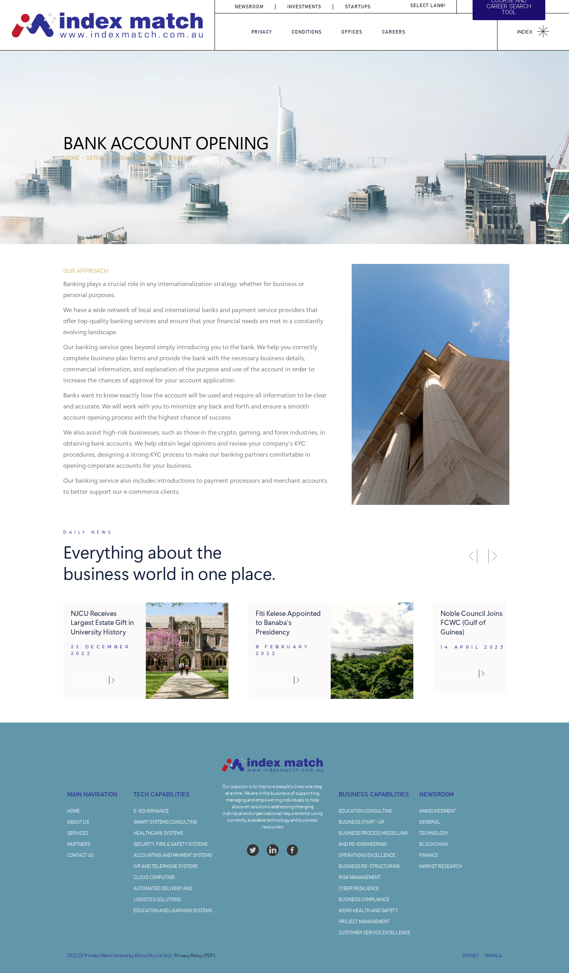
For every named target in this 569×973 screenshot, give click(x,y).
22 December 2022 (101, 650)
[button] (472, 556)
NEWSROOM (249, 6)
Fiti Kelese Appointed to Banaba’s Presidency (288, 622)
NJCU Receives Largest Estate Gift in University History (102, 622)
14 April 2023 (473, 647)
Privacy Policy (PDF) (194, 955)
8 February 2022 (283, 650)
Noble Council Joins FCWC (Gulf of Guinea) (472, 622)
